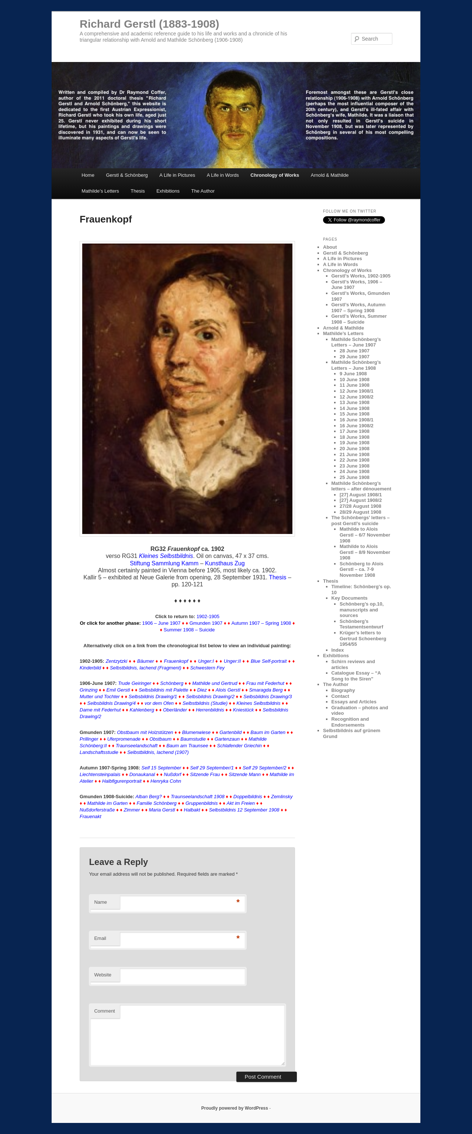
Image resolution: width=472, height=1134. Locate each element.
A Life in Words (223, 175)
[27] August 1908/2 (361, 500)
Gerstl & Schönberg (127, 175)
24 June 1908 (354, 471)
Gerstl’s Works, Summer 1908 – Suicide (359, 319)
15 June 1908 (354, 414)
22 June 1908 (354, 460)
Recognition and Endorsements (350, 722)
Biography (343, 690)
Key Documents (350, 598)
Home (87, 175)
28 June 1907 (354, 351)
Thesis (138, 191)
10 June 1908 (354, 379)
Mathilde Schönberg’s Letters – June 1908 (356, 365)
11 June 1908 (354, 385)
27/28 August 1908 (360, 506)
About (330, 247)
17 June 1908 (354, 431)
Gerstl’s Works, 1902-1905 (361, 276)
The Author (203, 191)
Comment (104, 1011)
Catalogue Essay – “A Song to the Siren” (356, 676)
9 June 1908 (353, 373)
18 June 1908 (354, 437)
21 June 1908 (354, 454)
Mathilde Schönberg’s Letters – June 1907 (356, 342)
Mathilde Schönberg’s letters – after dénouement (362, 486)
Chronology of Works (274, 175)
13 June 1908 (354, 402)
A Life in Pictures (177, 175)
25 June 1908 (354, 477)
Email (100, 938)
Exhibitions (168, 191)
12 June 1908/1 (357, 391)
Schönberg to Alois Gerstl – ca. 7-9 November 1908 (362, 569)
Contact (340, 696)
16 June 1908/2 (357, 425)
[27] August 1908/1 (361, 494)
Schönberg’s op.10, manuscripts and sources (362, 609)
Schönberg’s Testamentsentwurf (361, 624)
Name (100, 902)
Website (102, 975)
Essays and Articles (354, 701)
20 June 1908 (354, 448)
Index (338, 650)
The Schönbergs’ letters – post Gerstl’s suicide (361, 520)
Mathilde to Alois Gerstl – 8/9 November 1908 (365, 552)
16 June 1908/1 (357, 420)
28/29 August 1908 (360, 512)
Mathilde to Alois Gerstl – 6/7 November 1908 (365, 534)
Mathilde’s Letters (100, 191)
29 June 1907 (354, 356)
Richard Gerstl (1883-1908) (149, 24)
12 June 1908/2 (357, 397)
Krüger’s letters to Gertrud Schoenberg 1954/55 (363, 638)
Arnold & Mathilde (330, 175)
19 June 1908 (354, 442)
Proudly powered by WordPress (234, 1108)
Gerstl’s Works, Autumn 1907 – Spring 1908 (359, 307)
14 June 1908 (354, 408)
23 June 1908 (354, 466)
